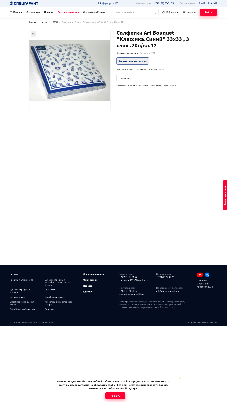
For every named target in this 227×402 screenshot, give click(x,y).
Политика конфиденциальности (202, 322)
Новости (49, 12)
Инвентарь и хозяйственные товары (58, 303)
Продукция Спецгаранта (21, 280)
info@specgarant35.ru (109, 3)
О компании (33, 12)
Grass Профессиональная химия (22, 303)
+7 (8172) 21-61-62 (128, 290)
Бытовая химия (17, 297)
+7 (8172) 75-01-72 (128, 277)
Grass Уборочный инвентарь (23, 309)
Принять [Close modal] (115, 395)
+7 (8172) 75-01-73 (165, 277)
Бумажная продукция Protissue (20, 291)
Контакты (88, 291)
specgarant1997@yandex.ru (133, 280)
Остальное (50, 309)
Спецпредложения (68, 12)
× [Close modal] (180, 377)
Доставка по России (94, 12)
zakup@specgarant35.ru (131, 294)
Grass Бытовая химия (55, 297)
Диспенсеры (50, 290)
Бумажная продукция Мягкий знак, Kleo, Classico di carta (57, 282)
